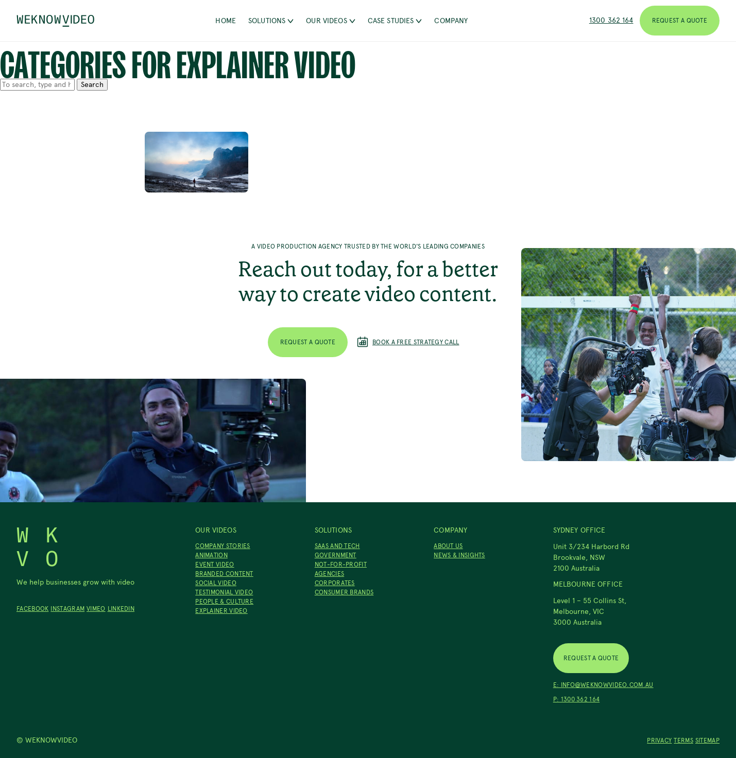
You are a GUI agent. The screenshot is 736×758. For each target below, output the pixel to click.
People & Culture (224, 601)
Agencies (329, 573)
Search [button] (92, 84)
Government (335, 555)
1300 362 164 (611, 20)
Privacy (659, 740)
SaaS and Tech (337, 546)
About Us (448, 546)
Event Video (214, 564)
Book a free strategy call (408, 342)
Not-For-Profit (341, 564)
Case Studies (395, 20)
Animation (211, 555)
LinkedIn (121, 608)
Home (225, 20)
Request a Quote (680, 20)
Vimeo (96, 608)
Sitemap (707, 740)
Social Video (215, 583)
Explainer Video (221, 610)
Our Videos (330, 20)
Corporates (335, 583)
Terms (683, 740)
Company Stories (222, 546)
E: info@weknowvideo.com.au (603, 685)
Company (451, 20)
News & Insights (459, 555)
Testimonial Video (224, 592)
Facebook (32, 608)
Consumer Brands (344, 592)
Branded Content (224, 573)
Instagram (67, 608)
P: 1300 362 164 (576, 699)
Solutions (271, 20)
